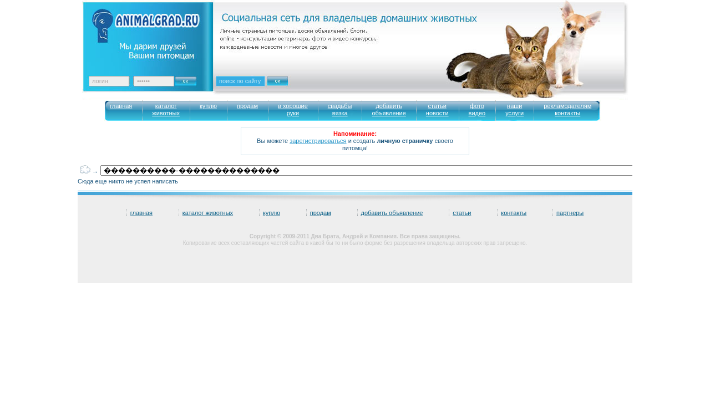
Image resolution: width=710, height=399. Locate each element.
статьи (462, 212)
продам (320, 212)
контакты (513, 212)
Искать (289, 88)
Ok (190, 78)
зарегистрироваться (318, 140)
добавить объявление (392, 212)
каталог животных (207, 212)
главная (141, 212)
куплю (271, 212)
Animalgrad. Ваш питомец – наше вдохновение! (155, 33)
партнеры (570, 212)
